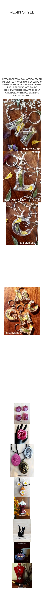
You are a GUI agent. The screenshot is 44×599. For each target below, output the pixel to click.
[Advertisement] (21, 40)
